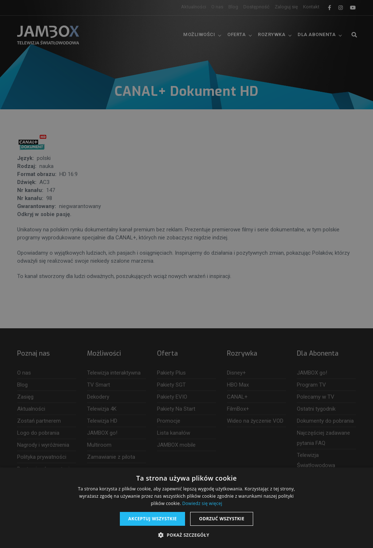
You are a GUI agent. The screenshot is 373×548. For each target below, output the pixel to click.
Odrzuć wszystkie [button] (221, 519)
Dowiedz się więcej (202, 503)
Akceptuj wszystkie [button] (152, 519)
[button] (186, 535)
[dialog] (186, 274)
